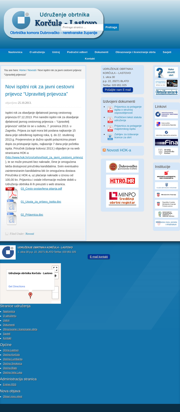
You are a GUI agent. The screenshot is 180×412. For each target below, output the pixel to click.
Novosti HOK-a (119, 150)
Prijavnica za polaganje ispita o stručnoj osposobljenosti (128, 109)
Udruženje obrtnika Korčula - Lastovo (40, 11)
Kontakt (90, 58)
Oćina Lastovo (11, 350)
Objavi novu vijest (12, 396)
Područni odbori (75, 52)
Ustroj (56, 52)
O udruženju (37, 52)
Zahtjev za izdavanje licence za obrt (126, 136)
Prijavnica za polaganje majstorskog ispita (128, 127)
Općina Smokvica (12, 363)
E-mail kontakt (99, 256)
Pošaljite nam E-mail (118, 89)
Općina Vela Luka (12, 372)
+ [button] (55, 289)
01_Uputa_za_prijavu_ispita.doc (41, 201)
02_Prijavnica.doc (32, 214)
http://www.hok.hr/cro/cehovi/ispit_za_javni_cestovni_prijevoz (44, 157)
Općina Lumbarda (12, 359)
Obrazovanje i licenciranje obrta (134, 52)
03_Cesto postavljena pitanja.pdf (41, 188)
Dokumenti (101, 52)
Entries (9, 384)
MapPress (56, 302)
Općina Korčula (11, 354)
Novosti (29, 233)
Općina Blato (10, 368)
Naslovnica (15, 52)
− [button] (55, 295)
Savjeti (165, 52)
